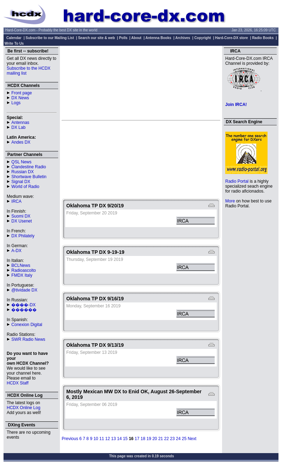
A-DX (16, 250)
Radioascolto (23, 270)
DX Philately (22, 235)
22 (166, 438)
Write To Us (14, 43)
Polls (123, 38)
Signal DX (20, 181)
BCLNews (20, 265)
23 (172, 438)
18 (143, 438)
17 (137, 438)
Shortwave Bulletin (28, 176)
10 (95, 438)
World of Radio (25, 186)
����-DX (23, 304)
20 (154, 438)
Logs (15, 102)
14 (119, 438)
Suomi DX (20, 216)
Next (192, 438)
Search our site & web (96, 38)
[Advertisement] (141, 83)
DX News (20, 97)
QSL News (21, 161)
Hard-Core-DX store (231, 38)
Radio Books (263, 38)
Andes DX (20, 142)
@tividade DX (24, 290)
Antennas (20, 122)
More (230, 201)
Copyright (202, 38)
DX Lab (18, 127)
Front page (21, 92)
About (136, 38)
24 (178, 438)
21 (160, 438)
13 (113, 438)
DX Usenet (21, 221)
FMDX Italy (21, 275)
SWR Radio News (28, 339)
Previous (70, 438)
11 (101, 438)
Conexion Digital (26, 324)
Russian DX (22, 171)
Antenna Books (158, 38)
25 (184, 438)
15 (125, 438)
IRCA (16, 201)
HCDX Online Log (23, 407)
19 (148, 438)
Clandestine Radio (28, 166)
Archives (182, 38)
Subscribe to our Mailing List (50, 38)
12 (107, 438)
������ (24, 309)
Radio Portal (237, 181)
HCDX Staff (18, 383)
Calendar (14, 38)
